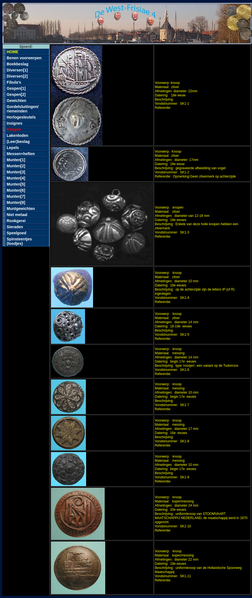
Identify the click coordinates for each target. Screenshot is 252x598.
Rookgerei (16, 221)
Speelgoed (16, 233)
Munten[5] (16, 184)
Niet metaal (17, 214)
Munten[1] (16, 160)
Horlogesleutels (21, 117)
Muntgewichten (21, 208)
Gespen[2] (16, 94)
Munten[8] (16, 202)
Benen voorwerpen (24, 58)
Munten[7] (16, 196)
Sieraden (15, 227)
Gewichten (16, 100)
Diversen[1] (17, 70)
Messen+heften (21, 154)
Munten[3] (16, 172)
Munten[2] (16, 166)
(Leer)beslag (18, 141)
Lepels (13, 147)
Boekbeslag (18, 64)
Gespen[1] (16, 88)
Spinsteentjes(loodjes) (19, 241)
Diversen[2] (17, 76)
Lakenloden (17, 135)
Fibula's (14, 82)
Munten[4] (16, 178)
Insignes (14, 123)
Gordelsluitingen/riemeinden (22, 108)
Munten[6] (16, 190)
